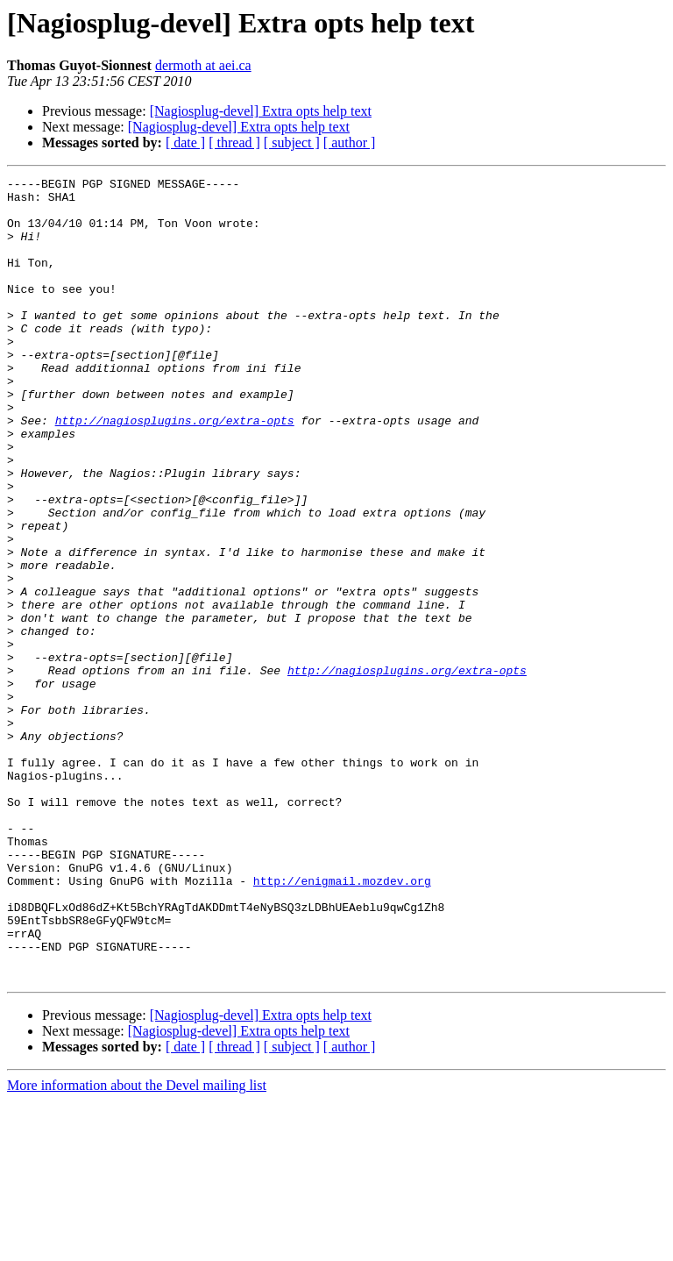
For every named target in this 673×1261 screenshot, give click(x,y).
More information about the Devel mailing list (136, 1245)
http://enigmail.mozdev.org (342, 1022)
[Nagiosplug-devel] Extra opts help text (261, 110)
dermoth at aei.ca (203, 65)
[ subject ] (292, 142)
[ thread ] (234, 142)
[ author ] (349, 142)
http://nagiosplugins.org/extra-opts (174, 470)
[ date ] (185, 142)
